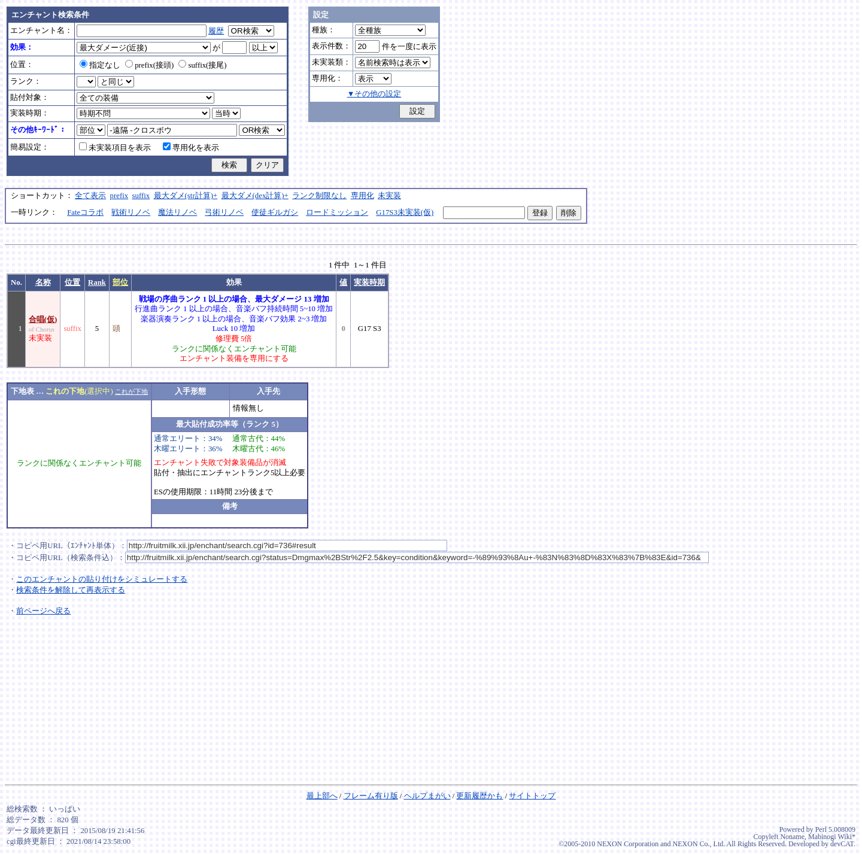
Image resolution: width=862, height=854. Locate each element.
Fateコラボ (85, 212)
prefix (119, 196)
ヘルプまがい (427, 796)
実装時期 (369, 282)
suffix (141, 196)
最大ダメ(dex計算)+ (255, 196)
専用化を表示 (191, 148)
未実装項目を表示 (115, 148)
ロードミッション (337, 212)
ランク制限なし (319, 196)
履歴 (216, 31)
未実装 (389, 196)
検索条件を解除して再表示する (70, 590)
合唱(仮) (43, 319)
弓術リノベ (224, 212)
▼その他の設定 (374, 94)
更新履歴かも (479, 796)
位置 (72, 282)
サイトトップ (532, 796)
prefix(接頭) (149, 65)
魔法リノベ (177, 212)
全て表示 (90, 196)
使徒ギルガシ (274, 212)
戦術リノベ (130, 212)
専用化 (362, 196)
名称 (43, 282)
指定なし (100, 65)
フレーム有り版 (371, 796)
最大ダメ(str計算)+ (186, 196)
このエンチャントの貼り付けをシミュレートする (101, 579)
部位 (120, 282)
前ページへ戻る (43, 611)
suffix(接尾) (202, 65)
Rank (97, 282)
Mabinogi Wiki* (831, 836)
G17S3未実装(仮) (404, 212)
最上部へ (322, 796)
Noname (792, 836)
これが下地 (131, 391)
